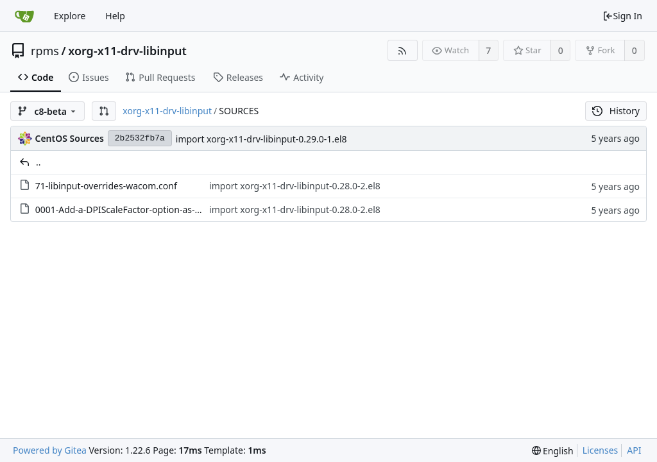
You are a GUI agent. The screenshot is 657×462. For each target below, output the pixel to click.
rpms (45, 50)
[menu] (553, 451)
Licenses (601, 450)
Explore (69, 16)
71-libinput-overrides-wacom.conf (106, 186)
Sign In (622, 16)
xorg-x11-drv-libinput (127, 50)
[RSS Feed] (403, 50)
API (634, 450)
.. (38, 162)
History (616, 111)
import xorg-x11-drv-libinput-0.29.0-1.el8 (261, 139)
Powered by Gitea (50, 450)
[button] (104, 111)
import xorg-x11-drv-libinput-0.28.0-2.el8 (294, 186)
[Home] (24, 16)
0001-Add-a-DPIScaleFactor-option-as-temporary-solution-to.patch (174, 209)
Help (115, 16)
